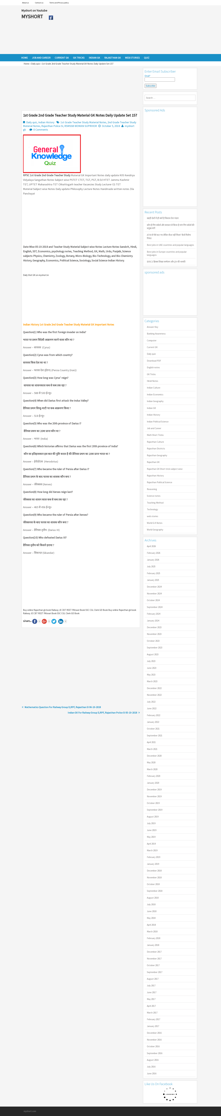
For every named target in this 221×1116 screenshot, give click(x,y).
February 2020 (153, 776)
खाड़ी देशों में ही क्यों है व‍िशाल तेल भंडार (163, 218)
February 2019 (153, 857)
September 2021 (154, 735)
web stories (152, 516)
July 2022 (151, 701)
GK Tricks (151, 374)
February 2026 (153, 552)
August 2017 (152, 978)
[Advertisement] (127, 29)
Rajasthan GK (153, 462)
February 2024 (153, 613)
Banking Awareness (156, 333)
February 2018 (153, 938)
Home (26, 63)
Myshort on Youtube (34, 10)
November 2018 (154, 877)
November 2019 (154, 796)
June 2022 (151, 708)
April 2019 (151, 843)
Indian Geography (155, 401)
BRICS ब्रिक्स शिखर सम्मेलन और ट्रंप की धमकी (166, 261)
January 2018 (153, 945)
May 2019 (151, 836)
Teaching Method (155, 502)
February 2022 (153, 715)
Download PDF (154, 360)
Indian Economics (155, 394)
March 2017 (152, 1012)
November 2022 (154, 694)
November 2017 (154, 958)
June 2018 (151, 911)
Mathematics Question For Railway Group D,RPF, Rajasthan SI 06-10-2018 (63, 707)
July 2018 (151, 904)
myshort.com (30, 1111)
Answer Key (152, 326)
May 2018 (151, 918)
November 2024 (154, 593)
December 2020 (154, 755)
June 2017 (151, 992)
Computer (151, 340)
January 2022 (153, 722)
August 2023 (152, 654)
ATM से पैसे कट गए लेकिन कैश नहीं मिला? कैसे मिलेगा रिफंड (169, 236)
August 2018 (152, 897)
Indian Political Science (158, 421)
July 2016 (151, 1066)
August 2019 (152, 816)
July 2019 (151, 823)
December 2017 (154, 951)
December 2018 (154, 870)
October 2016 (153, 1046)
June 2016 (151, 1073)
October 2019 (153, 803)
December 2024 (154, 586)
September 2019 (154, 809)
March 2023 (152, 681)
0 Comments (40, 129)
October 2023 (153, 640)
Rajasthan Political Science (159, 482)
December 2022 (154, 688)
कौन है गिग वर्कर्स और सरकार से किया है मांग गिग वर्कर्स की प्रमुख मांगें (170, 227)
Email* (160, 78)
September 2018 (154, 890)
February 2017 (153, 1019)
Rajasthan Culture (155, 441)
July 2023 (151, 661)
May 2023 (151, 674)
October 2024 (153, 600)
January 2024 (153, 620)
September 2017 (154, 972)
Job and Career (154, 428)
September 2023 (154, 647)
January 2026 (153, 559)
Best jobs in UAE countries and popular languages (170, 244)
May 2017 (151, 999)
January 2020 (153, 782)
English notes (153, 367)
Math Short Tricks (155, 435)
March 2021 (152, 749)
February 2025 (153, 573)
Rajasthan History (155, 475)
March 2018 (152, 931)
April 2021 (151, 742)
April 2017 (151, 1005)
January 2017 (153, 1026)
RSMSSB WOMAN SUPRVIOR (80, 126)
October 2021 (153, 728)
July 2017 (151, 985)
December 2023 (154, 627)
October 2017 (153, 965)
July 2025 (151, 566)
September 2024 (154, 607)
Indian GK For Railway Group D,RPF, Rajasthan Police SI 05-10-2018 (102, 712)
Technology (152, 509)
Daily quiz (35, 63)
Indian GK (151, 408)
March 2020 (152, 769)
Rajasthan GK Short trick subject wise (165, 468)
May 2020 (151, 762)
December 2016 (154, 1032)
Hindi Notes (152, 381)
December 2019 (154, 789)
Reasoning (152, 489)
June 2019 (151, 830)
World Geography (155, 529)
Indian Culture (153, 387)
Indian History (46, 122)
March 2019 (152, 850)
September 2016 (154, 1053)
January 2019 (153, 863)
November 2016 (154, 1039)
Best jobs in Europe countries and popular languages (167, 253)
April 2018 (151, 924)
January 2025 (153, 580)
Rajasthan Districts (156, 448)
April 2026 (151, 546)
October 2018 (153, 884)
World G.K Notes (154, 522)
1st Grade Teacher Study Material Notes (83, 122)
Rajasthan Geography (157, 455)
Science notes (153, 495)
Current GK (152, 347)
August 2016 (152, 1059)
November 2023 (154, 634)
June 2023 (151, 667)
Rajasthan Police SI (52, 126)
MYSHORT (32, 16)
